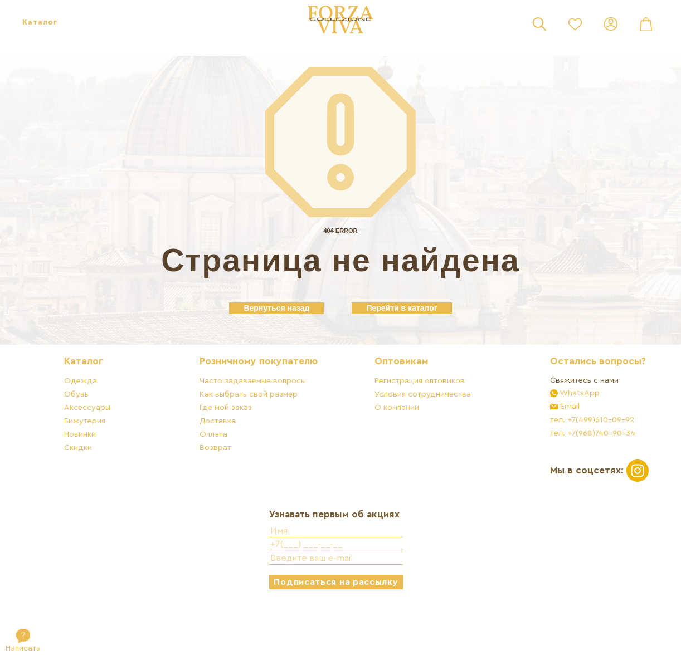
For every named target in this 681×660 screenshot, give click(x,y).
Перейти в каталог (401, 308)
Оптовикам (394, 396)
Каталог (39, 22)
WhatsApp (557, 427)
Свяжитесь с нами (562, 414)
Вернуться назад (276, 308)
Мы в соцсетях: (577, 504)
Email (547, 441)
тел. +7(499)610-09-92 (570, 454)
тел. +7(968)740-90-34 (571, 467)
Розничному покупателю (266, 396)
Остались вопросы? (576, 396)
